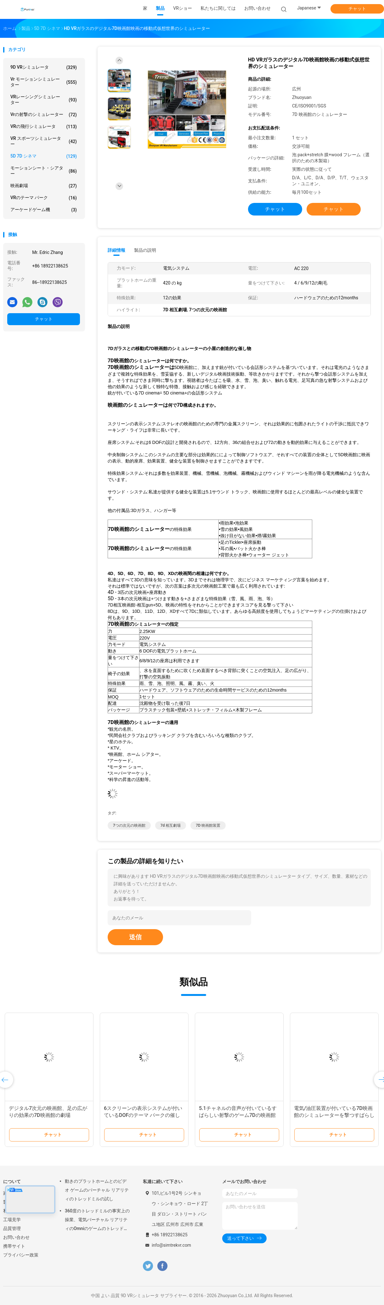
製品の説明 (145, 250)
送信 (135, 937)
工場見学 (12, 1219)
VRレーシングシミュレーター (43, 99)
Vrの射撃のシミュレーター (43, 115)
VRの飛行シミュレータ (43, 127)
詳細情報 (116, 250)
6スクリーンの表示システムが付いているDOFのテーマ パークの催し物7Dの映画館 (143, 1115)
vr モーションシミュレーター (43, 82)
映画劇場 (43, 186)
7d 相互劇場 (171, 825)
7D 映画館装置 (208, 825)
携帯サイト (14, 1246)
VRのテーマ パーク (43, 198)
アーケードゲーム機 (43, 210)
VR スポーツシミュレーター (43, 141)
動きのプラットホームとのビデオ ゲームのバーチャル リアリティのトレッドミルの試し (97, 1190)
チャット (357, 8)
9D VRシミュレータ (43, 67)
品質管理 (12, 1228)
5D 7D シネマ (43, 156)
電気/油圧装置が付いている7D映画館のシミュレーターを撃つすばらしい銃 (334, 1115)
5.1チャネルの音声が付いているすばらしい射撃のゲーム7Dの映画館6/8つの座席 (238, 1115)
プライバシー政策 (20, 1254)
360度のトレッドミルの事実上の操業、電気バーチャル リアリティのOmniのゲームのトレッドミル (97, 1220)
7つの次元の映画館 (129, 825)
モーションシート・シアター (43, 170)
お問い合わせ (16, 1237)
